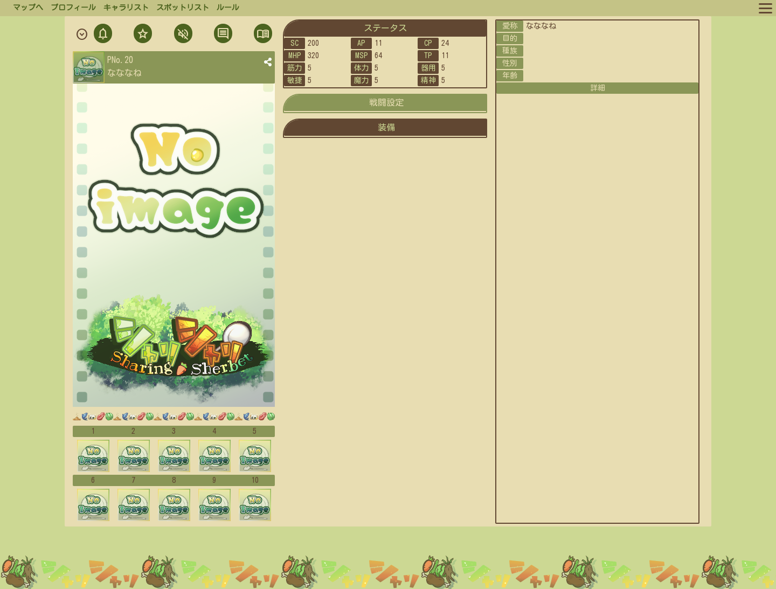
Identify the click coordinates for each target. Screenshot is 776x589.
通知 (102, 34)
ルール (228, 7)
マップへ (28, 7)
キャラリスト (126, 7)
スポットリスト (182, 7)
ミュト (182, 34)
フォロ (141, 34)
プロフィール (73, 7)
